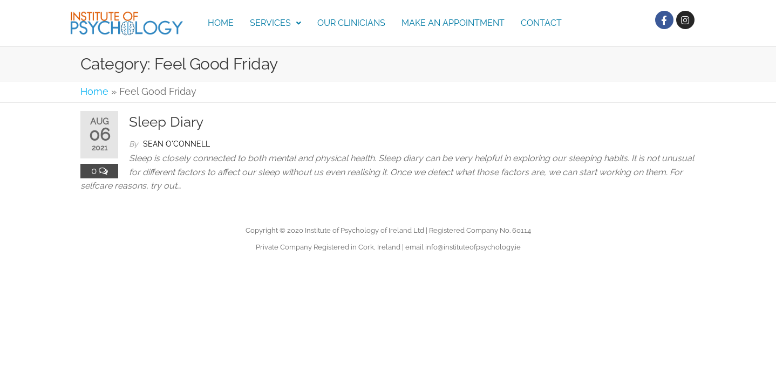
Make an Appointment (453, 23)
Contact (541, 23)
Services (275, 23)
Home (221, 23)
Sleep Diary (166, 122)
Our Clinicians (351, 23)
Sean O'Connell (176, 144)
